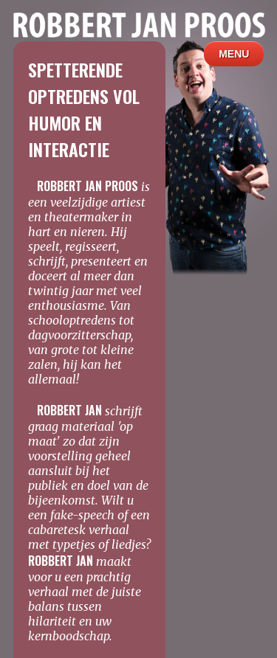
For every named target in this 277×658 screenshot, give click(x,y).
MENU (234, 54)
